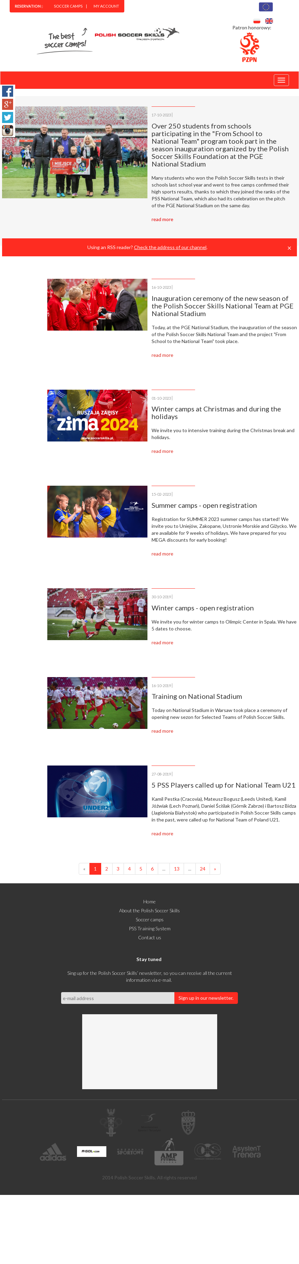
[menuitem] (29, 6)
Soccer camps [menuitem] (68, 6)
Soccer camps (150, 919)
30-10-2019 (161, 597)
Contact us (149, 937)
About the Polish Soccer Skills (149, 910)
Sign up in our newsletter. (206, 998)
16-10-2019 (161, 685)
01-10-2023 (161, 398)
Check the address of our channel (170, 247)
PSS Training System (150, 928)
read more (162, 219)
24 (202, 869)
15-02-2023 (161, 494)
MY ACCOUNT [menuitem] (106, 6)
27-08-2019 (161, 774)
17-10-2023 (161, 115)
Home (149, 901)
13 (177, 869)
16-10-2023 (161, 287)
